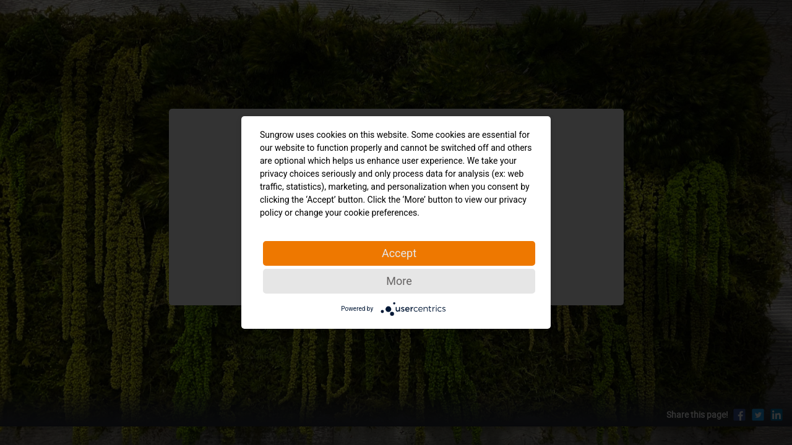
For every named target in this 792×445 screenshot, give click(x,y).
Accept (399, 253)
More (398, 280)
